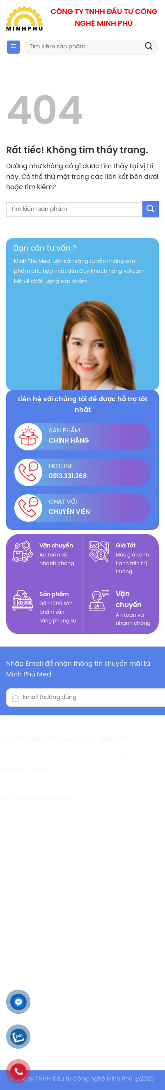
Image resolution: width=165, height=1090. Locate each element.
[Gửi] (149, 47)
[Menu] (13, 47)
